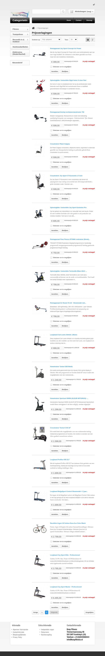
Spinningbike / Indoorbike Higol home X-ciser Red (68, 80)
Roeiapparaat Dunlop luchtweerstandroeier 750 (67, 112)
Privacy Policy (17, 637)
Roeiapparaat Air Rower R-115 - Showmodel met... (68, 303)
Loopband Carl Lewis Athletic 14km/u (63, 335)
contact (78, 20)
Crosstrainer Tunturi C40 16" (60, 428)
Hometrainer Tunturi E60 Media (61, 366)
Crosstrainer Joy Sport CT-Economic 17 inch (66, 176)
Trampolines (18, 34)
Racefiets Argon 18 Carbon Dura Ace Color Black (67, 523)
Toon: (66, 40)
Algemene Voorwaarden (20, 629)
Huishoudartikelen (20, 47)
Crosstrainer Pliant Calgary (60, 144)
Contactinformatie (18, 632)
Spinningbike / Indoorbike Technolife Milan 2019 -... (68, 271)
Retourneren (45, 632)
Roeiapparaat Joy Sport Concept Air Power (65, 48)
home (69, 20)
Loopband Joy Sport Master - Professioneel (66, 587)
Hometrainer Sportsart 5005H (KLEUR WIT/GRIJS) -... (69, 398)
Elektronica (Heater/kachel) (19, 53)
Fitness (16, 29)
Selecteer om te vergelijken (62, 67)
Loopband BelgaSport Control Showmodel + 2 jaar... (69, 491)
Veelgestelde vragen (47, 629)
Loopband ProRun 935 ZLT (59, 459)
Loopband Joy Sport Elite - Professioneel (65, 555)
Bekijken (65, 71)
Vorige (35, 612)
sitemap (89, 20)
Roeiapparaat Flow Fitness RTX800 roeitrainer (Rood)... (70, 239)
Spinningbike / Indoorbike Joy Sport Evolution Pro (68, 207)
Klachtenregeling (46, 634)
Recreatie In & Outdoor (18, 41)
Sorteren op (36, 40)
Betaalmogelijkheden (19, 634)
